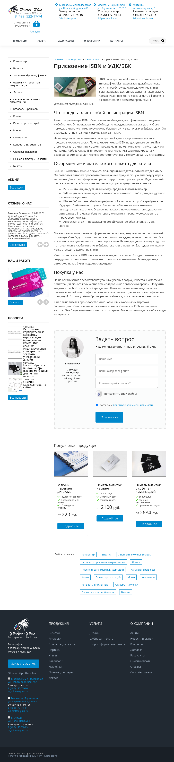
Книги (85, 577)
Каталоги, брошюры (143, 569)
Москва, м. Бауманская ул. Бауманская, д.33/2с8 (112, 6)
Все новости (18, 397)
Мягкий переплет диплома (64, 488)
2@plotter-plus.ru (108, 18)
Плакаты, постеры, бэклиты (98, 592)
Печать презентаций (108, 577)
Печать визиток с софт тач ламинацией (148, 488)
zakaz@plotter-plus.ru (72, 380)
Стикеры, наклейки (126, 584)
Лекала (136, 562)
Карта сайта (50, 755)
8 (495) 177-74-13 (144, 15)
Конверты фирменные (95, 584)
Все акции (16, 187)
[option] (28, 229)
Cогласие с (126, 405)
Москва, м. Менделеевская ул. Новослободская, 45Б (75, 6)
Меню (131, 577)
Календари (148, 577)
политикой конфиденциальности (133, 405)
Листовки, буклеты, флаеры (134, 554)
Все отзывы (17, 245)
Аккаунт (35, 31)
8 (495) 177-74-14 (109, 15)
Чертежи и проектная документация (103, 562)
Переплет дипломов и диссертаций (103, 569)
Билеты (125, 592)
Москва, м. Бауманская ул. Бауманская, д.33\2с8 (23, 700)
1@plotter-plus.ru (143, 18)
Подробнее (71, 526)
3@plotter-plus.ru (69, 18)
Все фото (15, 302)
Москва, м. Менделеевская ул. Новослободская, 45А (25, 680)
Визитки (106, 554)
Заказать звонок (23, 663)
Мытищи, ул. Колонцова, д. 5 (144, 6)
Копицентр (88, 554)
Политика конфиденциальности (25, 755)
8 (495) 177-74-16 (71, 15)
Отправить (109, 417)
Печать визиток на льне (109, 487)
